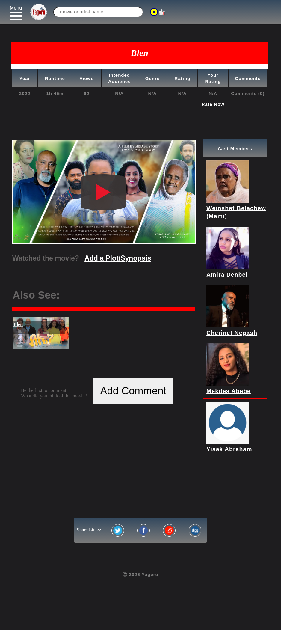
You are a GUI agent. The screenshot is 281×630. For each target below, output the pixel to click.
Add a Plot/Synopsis (117, 258)
